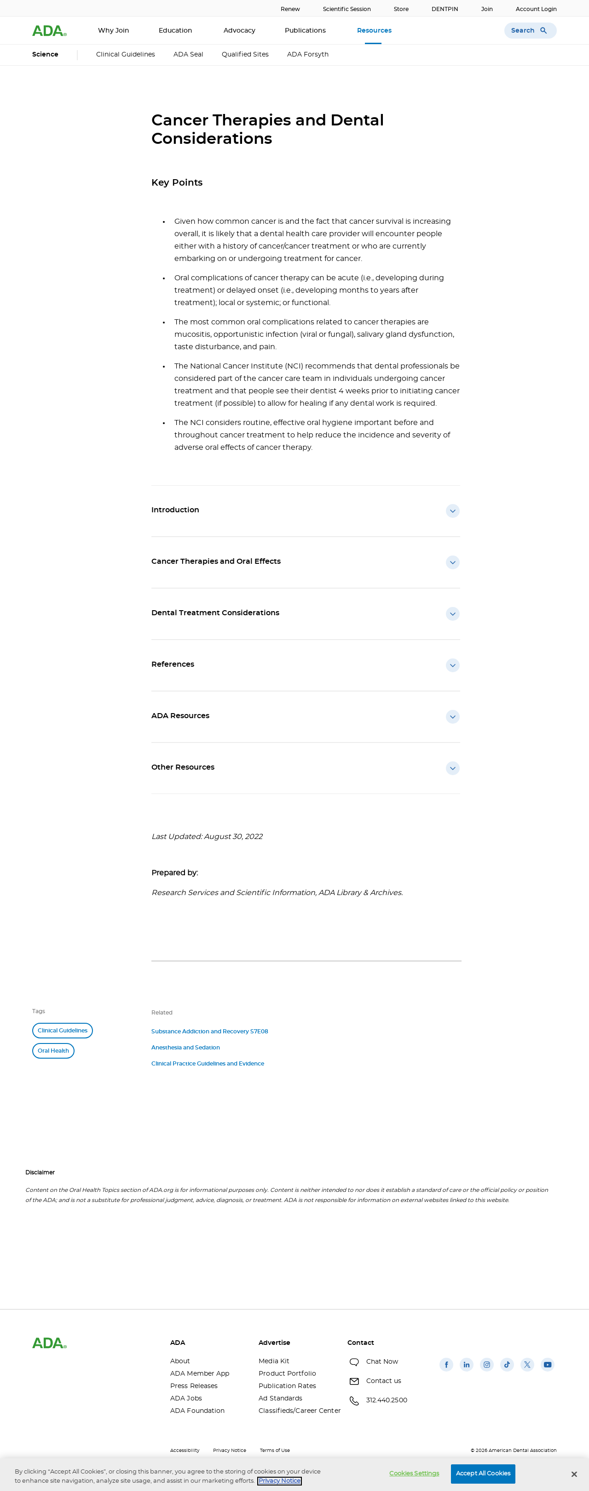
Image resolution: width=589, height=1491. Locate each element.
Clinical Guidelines (125, 54)
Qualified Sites (245, 54)
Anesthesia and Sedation (185, 1047)
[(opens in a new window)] (446, 1371)
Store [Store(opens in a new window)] (401, 9)
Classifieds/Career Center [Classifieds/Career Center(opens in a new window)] (296, 1411)
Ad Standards (280, 1398)
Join (487, 9)
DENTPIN (445, 9)
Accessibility (184, 1450)
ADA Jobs (186, 1398)
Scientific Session (347, 9)
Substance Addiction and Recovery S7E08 (209, 1031)
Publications (306, 31)
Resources (375, 31)
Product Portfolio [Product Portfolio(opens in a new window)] (287, 1374)
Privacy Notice (229, 1450)
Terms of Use (275, 1450)
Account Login (536, 9)
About (180, 1361)
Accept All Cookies (483, 1474)
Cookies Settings (414, 1474)
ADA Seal (188, 54)
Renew (290, 9)
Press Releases (194, 1386)
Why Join (113, 31)
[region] (294, 1474)
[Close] (574, 1474)
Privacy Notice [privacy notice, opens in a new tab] (279, 1481)
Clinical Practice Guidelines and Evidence (207, 1063)
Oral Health (53, 1051)
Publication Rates (287, 1386)
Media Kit (274, 1361)
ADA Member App (199, 1374)
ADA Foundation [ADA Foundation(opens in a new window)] (197, 1411)
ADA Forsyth (308, 54)
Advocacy (239, 31)
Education (176, 31)
